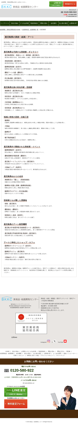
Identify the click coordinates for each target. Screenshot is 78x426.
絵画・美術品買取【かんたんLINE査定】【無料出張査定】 (19, 6)
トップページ (5, 23)
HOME (7, 339)
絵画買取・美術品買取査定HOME (10, 29)
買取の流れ (43, 23)
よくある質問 (57, 341)
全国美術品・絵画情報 (7, 341)
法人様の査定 (63, 23)
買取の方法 (60, 339)
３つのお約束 (24, 23)
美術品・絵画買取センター (35, 409)
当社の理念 (27, 341)
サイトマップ (72, 9)
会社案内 (53, 23)
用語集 (68, 339)
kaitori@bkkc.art (72, 16)
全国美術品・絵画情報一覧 (30, 29)
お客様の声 (73, 23)
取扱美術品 (34, 23)
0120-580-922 (70, 12)
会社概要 (18, 341)
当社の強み (14, 23)
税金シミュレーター (70, 341)
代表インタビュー (19, 343)
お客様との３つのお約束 (28, 339)
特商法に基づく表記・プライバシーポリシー (40, 343)
